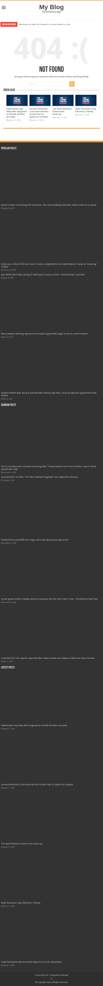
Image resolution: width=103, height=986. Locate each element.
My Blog (51, 7)
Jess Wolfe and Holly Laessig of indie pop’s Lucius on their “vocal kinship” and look (43, 274)
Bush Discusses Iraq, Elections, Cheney (85, 110)
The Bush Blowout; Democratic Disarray (62, 111)
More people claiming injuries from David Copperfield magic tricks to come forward (44, 333)
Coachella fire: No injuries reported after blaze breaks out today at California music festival (47, 658)
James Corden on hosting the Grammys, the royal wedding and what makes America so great (48, 205)
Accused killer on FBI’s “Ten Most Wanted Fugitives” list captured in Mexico (39, 477)
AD (47, 975)
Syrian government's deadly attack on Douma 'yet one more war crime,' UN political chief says (49, 599)
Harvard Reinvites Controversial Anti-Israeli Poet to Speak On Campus (39, 112)
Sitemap (64, 975)
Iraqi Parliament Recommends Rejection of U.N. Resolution (31, 962)
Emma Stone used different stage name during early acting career (35, 539)
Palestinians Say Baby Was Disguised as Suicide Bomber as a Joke (44, 24)
